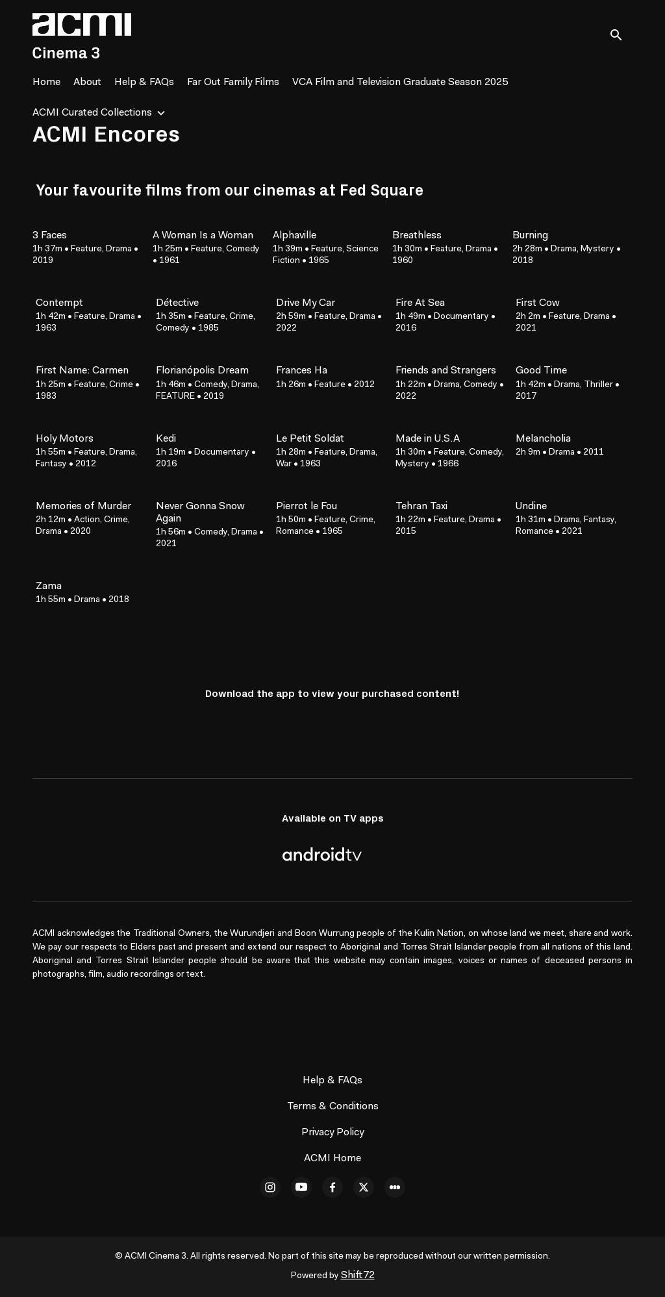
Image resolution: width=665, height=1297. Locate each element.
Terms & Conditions (333, 1107)
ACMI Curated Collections (92, 113)
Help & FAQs (144, 82)
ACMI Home (332, 1158)
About (87, 82)
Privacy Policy (332, 1132)
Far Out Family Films (233, 82)
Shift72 (358, 1275)
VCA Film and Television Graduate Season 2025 (400, 82)
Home (46, 82)
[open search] (621, 35)
